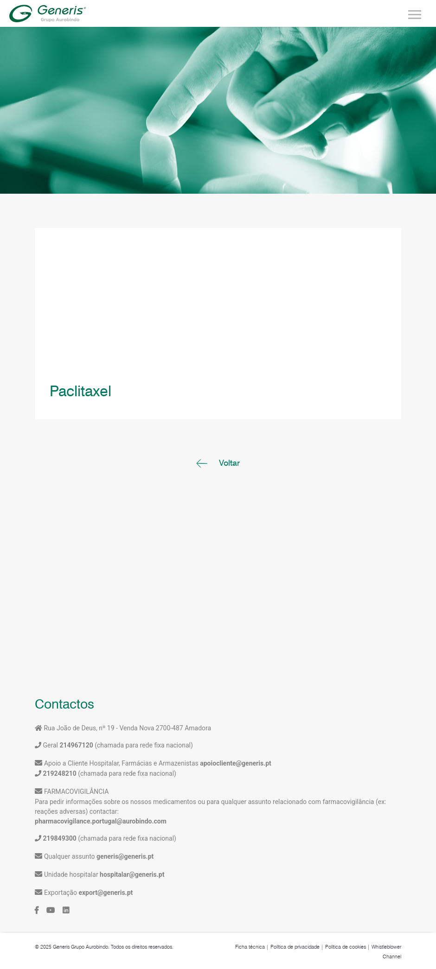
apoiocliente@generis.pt (235, 763)
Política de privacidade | (297, 947)
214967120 (75, 745)
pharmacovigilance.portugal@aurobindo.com (101, 821)
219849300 (59, 838)
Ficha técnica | (252, 947)
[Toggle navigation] (415, 13)
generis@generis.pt (125, 856)
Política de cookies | (347, 947)
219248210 (59, 773)
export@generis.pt (105, 892)
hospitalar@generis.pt (132, 874)
